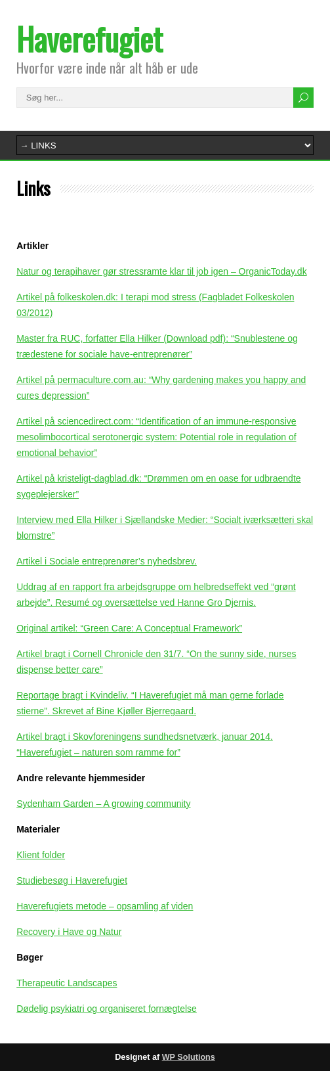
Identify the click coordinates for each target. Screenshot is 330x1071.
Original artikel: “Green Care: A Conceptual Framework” (129, 628)
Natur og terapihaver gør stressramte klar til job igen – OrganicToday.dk (161, 271)
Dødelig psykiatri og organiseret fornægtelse (106, 1008)
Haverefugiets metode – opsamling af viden (104, 906)
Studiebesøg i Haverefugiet (71, 880)
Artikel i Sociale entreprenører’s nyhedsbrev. (106, 561)
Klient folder (40, 855)
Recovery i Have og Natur (68, 931)
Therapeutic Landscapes (66, 983)
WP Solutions (188, 1057)
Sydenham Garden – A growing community (103, 803)
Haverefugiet (89, 38)
